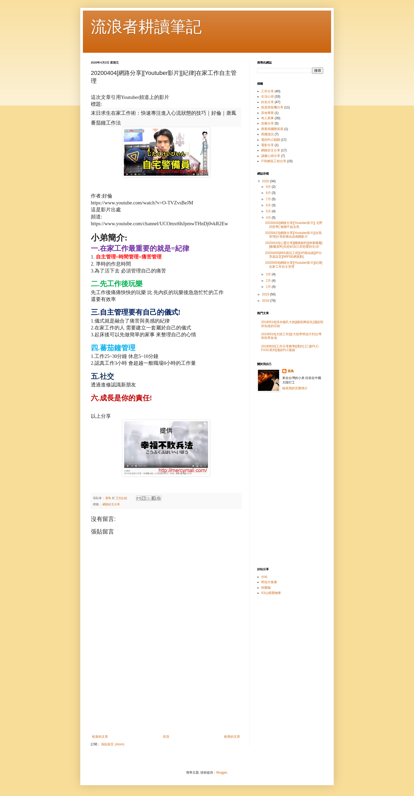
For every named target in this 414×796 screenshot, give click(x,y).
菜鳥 (291, 371)
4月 (269, 217)
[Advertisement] (166, 691)
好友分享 (267, 102)
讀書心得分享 (270, 156)
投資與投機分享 (272, 107)
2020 (266, 181)
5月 (269, 211)
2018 (266, 301)
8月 (269, 193)
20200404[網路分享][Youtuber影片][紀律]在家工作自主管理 (293, 264)
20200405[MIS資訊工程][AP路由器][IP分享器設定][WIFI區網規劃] (293, 254)
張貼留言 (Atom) (112, 744)
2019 (266, 294)
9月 (269, 187)
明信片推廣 (269, 582)
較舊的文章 (232, 737)
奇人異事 (267, 118)
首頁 (166, 737)
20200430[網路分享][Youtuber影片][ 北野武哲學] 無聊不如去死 (293, 224)
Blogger (221, 772)
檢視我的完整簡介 (295, 388)
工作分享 (267, 91)
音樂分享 (267, 123)
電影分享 (267, 145)
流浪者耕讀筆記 (146, 27)
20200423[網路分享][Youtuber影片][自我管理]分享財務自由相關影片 (293, 234)
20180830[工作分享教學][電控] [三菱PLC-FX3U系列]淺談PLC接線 (290, 348)
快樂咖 (266, 587)
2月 (269, 280)
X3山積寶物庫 (271, 593)
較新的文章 (100, 737)
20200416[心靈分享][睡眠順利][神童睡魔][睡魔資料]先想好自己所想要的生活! (293, 244)
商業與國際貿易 (272, 129)
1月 (269, 287)
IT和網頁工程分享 (273, 161)
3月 (269, 274)
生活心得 (267, 96)
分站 (264, 577)
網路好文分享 (111, 504)
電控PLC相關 (270, 140)
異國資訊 (267, 134)
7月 (269, 199)
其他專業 (267, 113)
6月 (269, 205)
